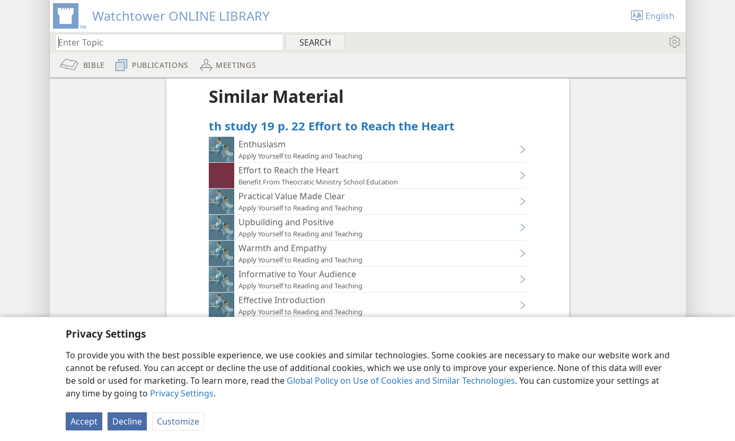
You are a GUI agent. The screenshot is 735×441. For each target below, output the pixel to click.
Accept (84, 421)
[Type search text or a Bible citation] (164, 42)
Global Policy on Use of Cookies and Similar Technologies (401, 380)
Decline (127, 421)
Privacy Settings (182, 393)
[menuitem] (674, 41)
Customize (178, 421)
